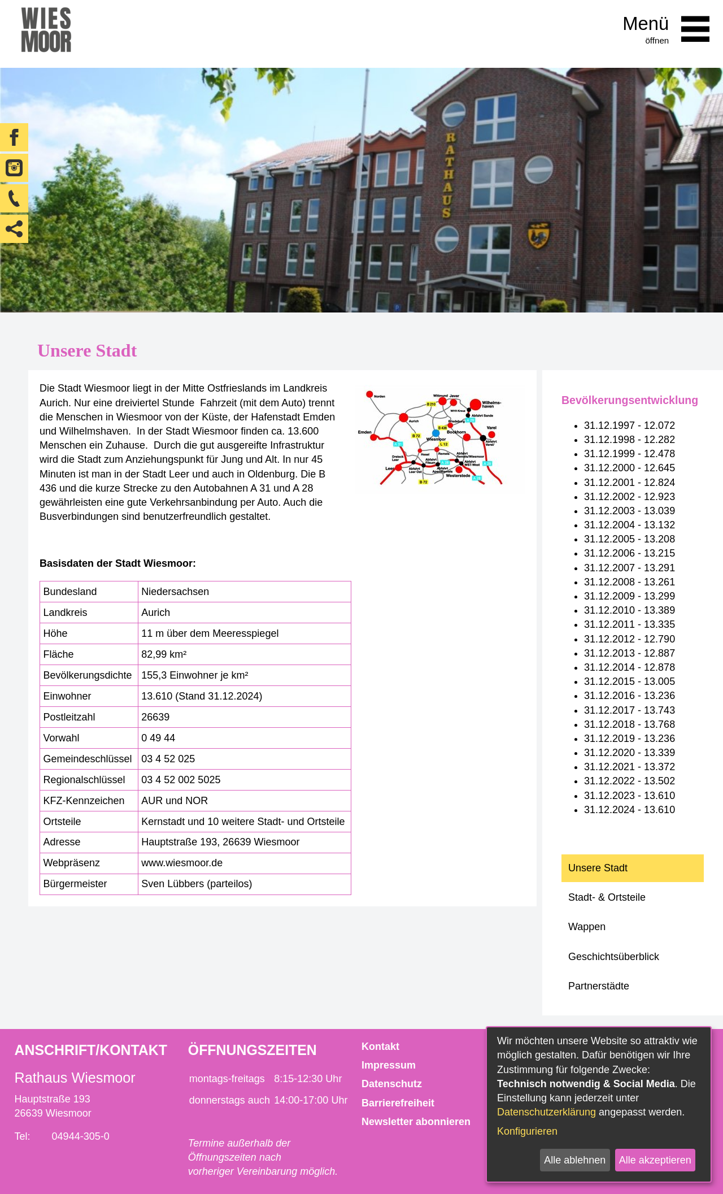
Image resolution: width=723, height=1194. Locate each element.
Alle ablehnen (575, 1160)
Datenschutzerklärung (546, 1112)
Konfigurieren (527, 1131)
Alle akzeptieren (655, 1160)
